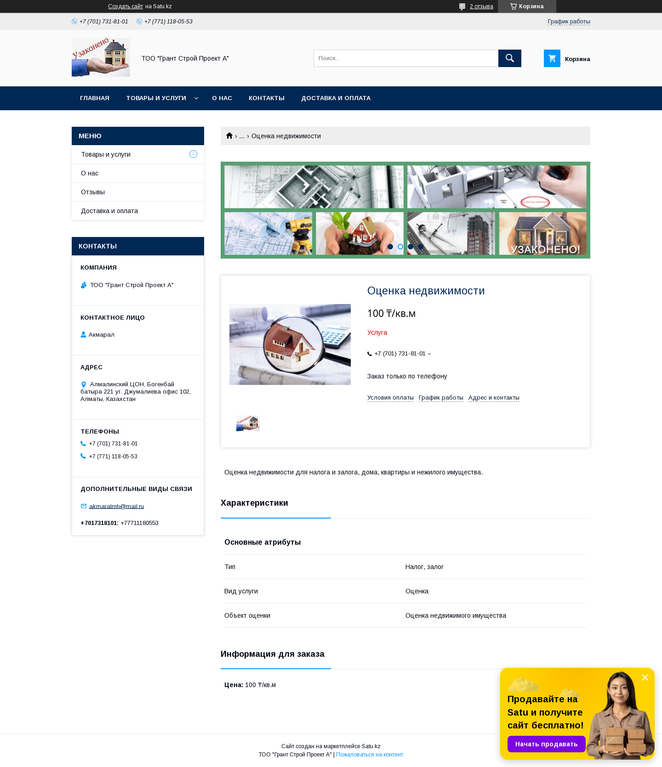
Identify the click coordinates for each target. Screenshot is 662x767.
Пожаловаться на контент (369, 754)
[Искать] (509, 58)
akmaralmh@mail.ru (116, 505)
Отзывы (93, 192)
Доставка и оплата (336, 98)
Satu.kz (371, 746)
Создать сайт (125, 6)
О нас (222, 98)
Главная (94, 98)
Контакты (267, 98)
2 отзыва (481, 6)
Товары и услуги (156, 98)
